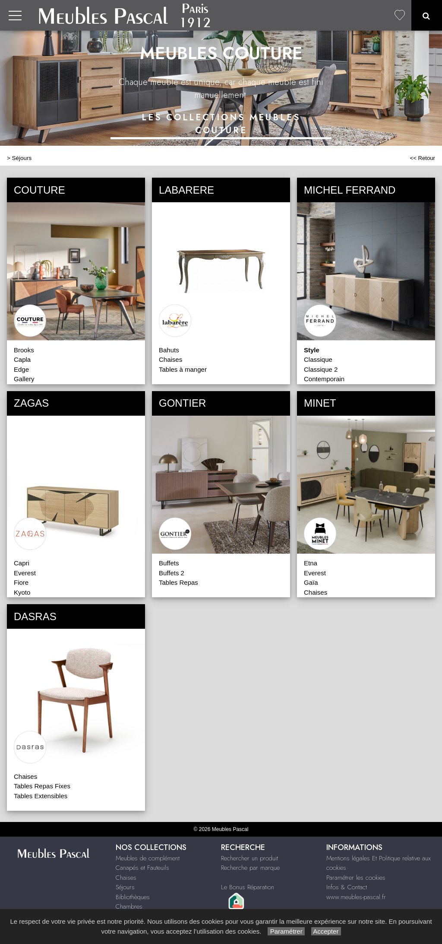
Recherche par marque (250, 867)
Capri (21, 563)
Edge (21, 369)
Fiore (21, 582)
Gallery (24, 379)
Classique (318, 359)
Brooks (24, 350)
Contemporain (324, 379)
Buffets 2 (171, 573)
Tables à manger (183, 369)
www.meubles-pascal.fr (356, 897)
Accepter (326, 931)
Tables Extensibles (40, 796)
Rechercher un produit (249, 858)
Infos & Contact (346, 887)
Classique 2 (321, 369)
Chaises (170, 359)
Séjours (22, 158)
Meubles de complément (148, 858)
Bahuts (169, 350)
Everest (25, 573)
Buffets (169, 563)
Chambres (129, 906)
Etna (310, 563)
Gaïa (311, 582)
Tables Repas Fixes (42, 786)
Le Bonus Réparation (247, 887)
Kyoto (22, 592)
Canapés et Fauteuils (142, 867)
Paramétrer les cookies (355, 877)
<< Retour (422, 158)
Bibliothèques (133, 897)
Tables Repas (178, 582)
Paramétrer (286, 931)
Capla (22, 359)
